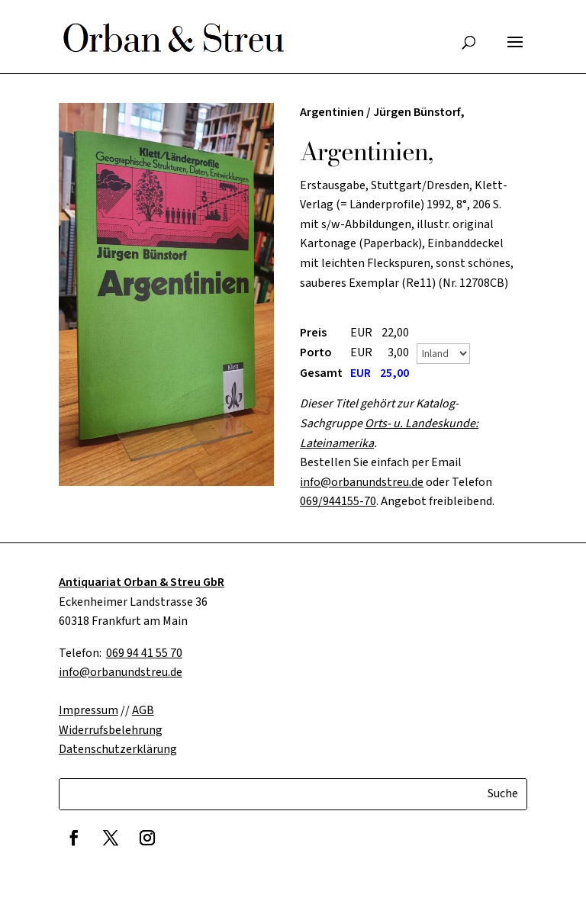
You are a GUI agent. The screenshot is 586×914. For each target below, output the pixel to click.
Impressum (88, 710)
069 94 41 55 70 (144, 653)
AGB (143, 710)
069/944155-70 (338, 501)
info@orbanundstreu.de (361, 482)
